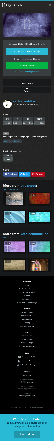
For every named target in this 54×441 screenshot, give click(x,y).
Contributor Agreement (27, 346)
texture (17, 141)
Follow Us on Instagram (28, 365)
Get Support (27, 375)
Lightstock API (27, 299)
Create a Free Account (27, 289)
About (27, 285)
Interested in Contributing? (27, 302)
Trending (27, 322)
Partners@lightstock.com (27, 389)
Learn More (27, 434)
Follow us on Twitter (29, 357)
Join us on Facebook (28, 361)
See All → (7, 237)
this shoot (28, 185)
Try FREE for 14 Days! (27, 292)
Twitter (25, 174)
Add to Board (27, 82)
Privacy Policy (27, 339)
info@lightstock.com (27, 382)
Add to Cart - (27, 65)
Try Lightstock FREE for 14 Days (27, 51)
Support (27, 295)
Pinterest (38, 174)
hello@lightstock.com (27, 395)
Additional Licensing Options (27, 71)
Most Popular (27, 319)
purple (7, 141)
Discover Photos (27, 312)
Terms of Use (27, 336)
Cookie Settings (27, 343)
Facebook (10, 174)
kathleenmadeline (24, 101)
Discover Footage (27, 316)
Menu (50, 5)
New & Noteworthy (27, 326)
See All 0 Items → (10, 189)
